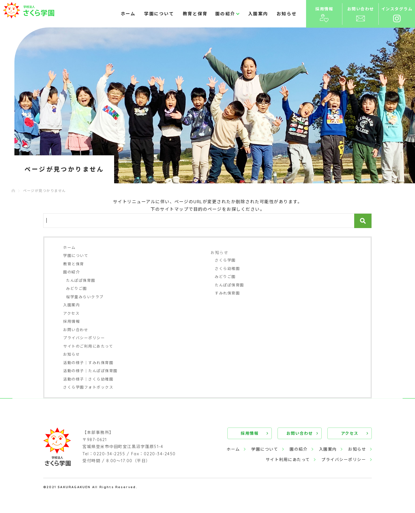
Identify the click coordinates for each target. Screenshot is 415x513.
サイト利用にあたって (287, 459)
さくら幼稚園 (227, 268)
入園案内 (258, 13)
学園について (159, 13)
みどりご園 (76, 288)
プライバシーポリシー (84, 337)
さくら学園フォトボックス (88, 387)
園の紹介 (225, 13)
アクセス (71, 313)
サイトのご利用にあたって (88, 346)
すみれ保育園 (227, 293)
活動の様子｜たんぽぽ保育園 (90, 370)
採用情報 (71, 321)
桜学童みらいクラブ (85, 296)
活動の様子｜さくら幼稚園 (88, 379)
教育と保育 (195, 13)
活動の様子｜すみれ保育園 (88, 362)
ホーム (128, 13)
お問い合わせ (75, 329)
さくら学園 (225, 260)
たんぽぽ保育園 (80, 280)
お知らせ (287, 13)
